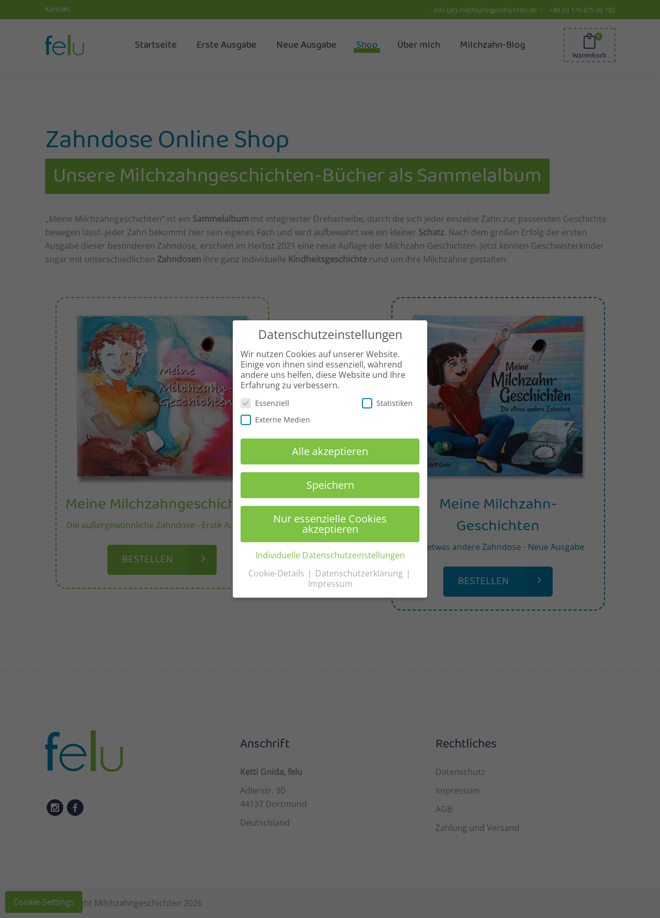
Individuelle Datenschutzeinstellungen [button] (330, 555)
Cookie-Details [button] (277, 573)
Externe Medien (275, 420)
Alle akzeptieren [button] (330, 451)
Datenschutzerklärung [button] (360, 573)
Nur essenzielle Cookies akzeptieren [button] (330, 524)
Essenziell (265, 403)
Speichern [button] (330, 485)
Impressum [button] (330, 583)
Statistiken (387, 403)
